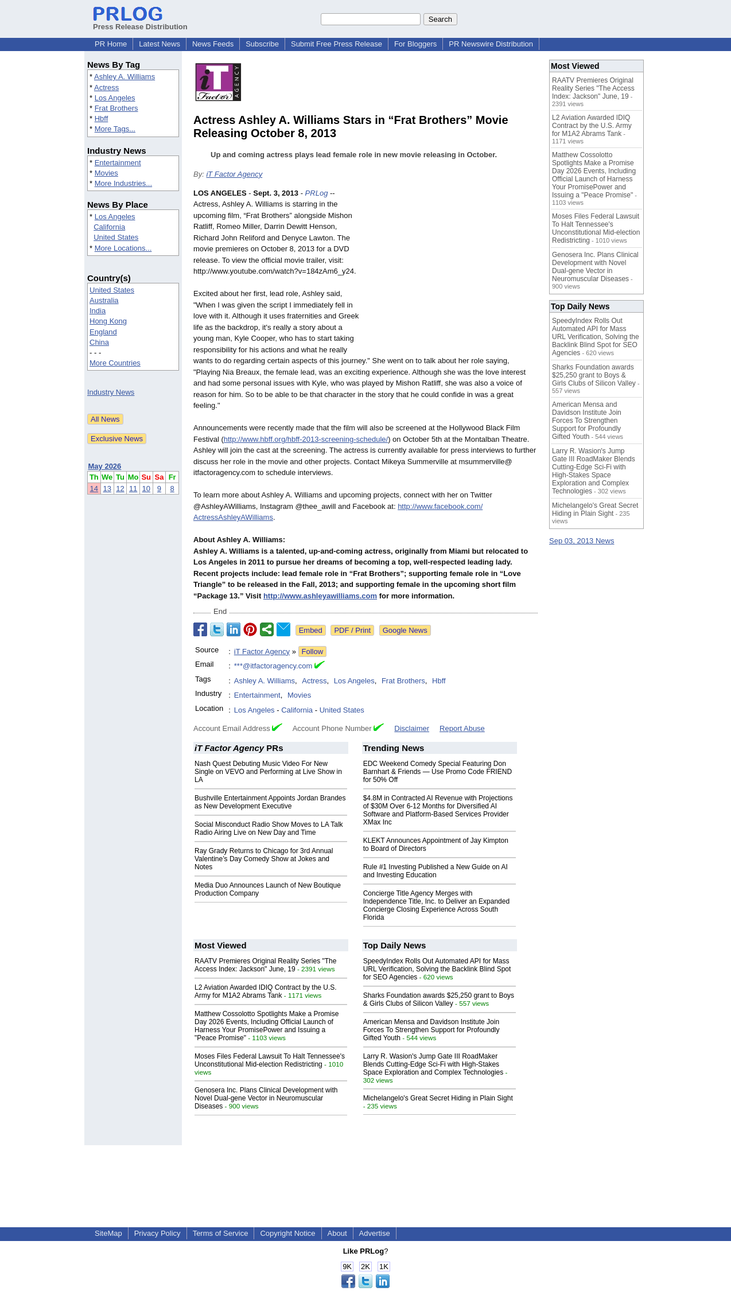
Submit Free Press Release (336, 44)
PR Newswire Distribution (491, 44)
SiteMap (108, 1233)
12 (120, 488)
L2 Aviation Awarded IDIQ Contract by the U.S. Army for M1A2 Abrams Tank (266, 991)
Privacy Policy (157, 1233)
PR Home (111, 44)
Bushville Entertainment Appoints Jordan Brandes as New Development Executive (270, 802)
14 (94, 488)
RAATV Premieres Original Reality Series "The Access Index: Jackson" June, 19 (265, 965)
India (98, 310)
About (337, 1233)
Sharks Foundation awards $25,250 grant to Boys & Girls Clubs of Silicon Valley (439, 999)
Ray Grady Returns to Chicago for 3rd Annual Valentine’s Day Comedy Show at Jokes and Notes (264, 859)
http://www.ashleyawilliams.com (320, 596)
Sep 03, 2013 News (581, 540)
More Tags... (115, 129)
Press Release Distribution (140, 22)
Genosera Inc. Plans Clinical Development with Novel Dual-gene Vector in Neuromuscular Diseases (266, 1098)
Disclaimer (411, 728)
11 (133, 488)
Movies (106, 173)
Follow (313, 651)
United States (116, 237)
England (103, 332)
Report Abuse (462, 728)
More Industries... (123, 183)
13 (107, 488)
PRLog (316, 193)
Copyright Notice (287, 1233)
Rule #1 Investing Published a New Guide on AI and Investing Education (435, 871)
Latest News (159, 44)
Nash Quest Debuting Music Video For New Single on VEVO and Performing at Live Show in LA (268, 772)
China (99, 342)
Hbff (101, 118)
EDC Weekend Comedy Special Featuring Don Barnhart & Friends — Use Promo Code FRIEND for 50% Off (437, 772)
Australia (104, 300)
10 (146, 488)
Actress (106, 87)
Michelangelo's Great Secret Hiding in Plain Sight (438, 1098)
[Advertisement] (452, 272)
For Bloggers (415, 44)
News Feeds (213, 44)
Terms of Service (220, 1233)
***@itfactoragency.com (273, 666)
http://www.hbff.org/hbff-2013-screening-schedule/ (306, 439)
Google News (405, 630)
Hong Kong (108, 321)
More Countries (115, 363)
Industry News (110, 392)
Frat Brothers (116, 108)
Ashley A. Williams (124, 76)
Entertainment (118, 162)
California (109, 227)
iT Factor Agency (234, 174)
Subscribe (262, 44)
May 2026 (105, 466)
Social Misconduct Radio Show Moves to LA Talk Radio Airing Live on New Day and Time (269, 828)
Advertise (374, 1233)
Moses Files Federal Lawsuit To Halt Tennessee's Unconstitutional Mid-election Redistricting (270, 1060)
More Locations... (123, 248)
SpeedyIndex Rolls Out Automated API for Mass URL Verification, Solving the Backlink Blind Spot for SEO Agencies (437, 969)
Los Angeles (115, 98)
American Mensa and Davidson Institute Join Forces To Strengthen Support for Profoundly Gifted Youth (431, 1030)
